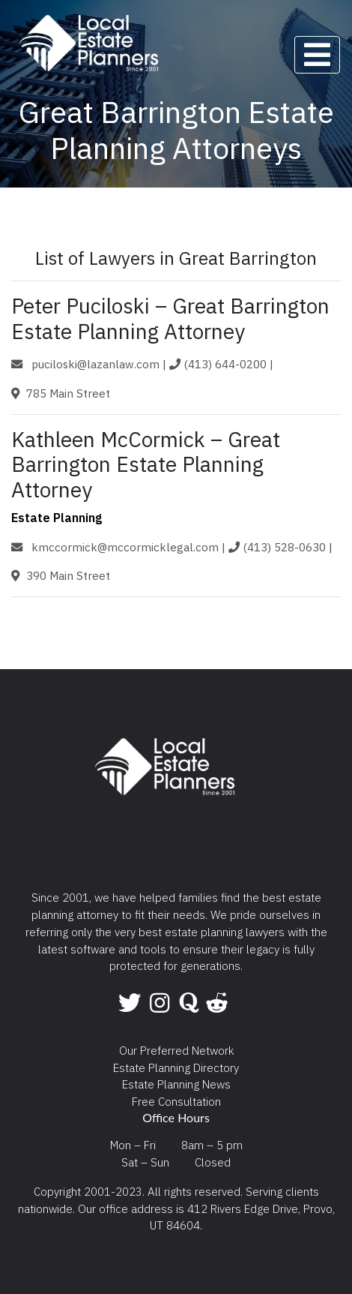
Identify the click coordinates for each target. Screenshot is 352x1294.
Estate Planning (56, 517)
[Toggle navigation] (317, 55)
